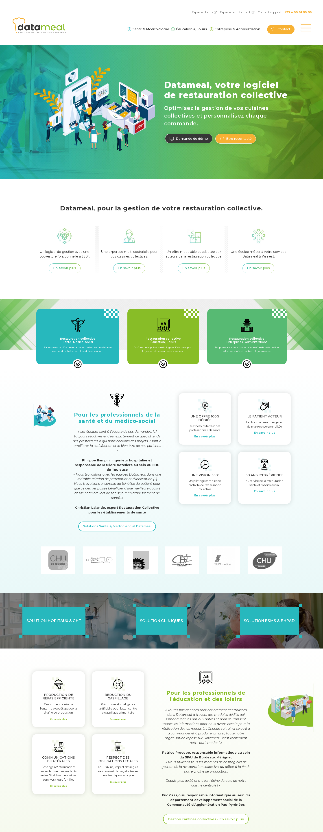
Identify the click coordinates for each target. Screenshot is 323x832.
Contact (283, 29)
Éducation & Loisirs (191, 29)
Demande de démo (191, 138)
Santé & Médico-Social (151, 29)
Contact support (270, 12)
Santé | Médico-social (77, 340)
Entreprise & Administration (237, 29)
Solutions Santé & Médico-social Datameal (117, 526)
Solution (53, 621)
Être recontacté (237, 138)
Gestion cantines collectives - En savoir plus (206, 818)
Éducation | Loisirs (163, 340)
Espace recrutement (235, 12)
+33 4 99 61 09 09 (298, 12)
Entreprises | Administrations (247, 340)
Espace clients (202, 12)
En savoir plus (64, 268)
